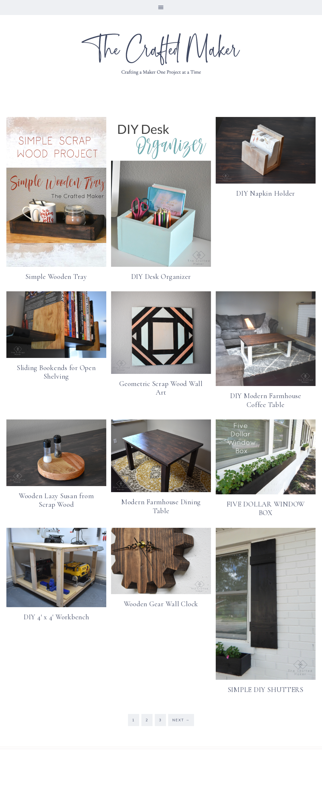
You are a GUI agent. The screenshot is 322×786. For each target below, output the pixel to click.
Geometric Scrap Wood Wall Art (161, 388)
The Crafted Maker (161, 54)
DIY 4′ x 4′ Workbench (56, 617)
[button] (161, 7)
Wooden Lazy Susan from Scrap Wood (56, 500)
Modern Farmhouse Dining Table (161, 506)
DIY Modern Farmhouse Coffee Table (265, 400)
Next (181, 720)
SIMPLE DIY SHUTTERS (265, 690)
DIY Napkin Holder (265, 193)
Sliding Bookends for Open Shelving (56, 372)
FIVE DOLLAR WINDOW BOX (266, 508)
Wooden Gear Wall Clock (161, 604)
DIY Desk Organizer (161, 277)
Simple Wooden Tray (56, 277)
